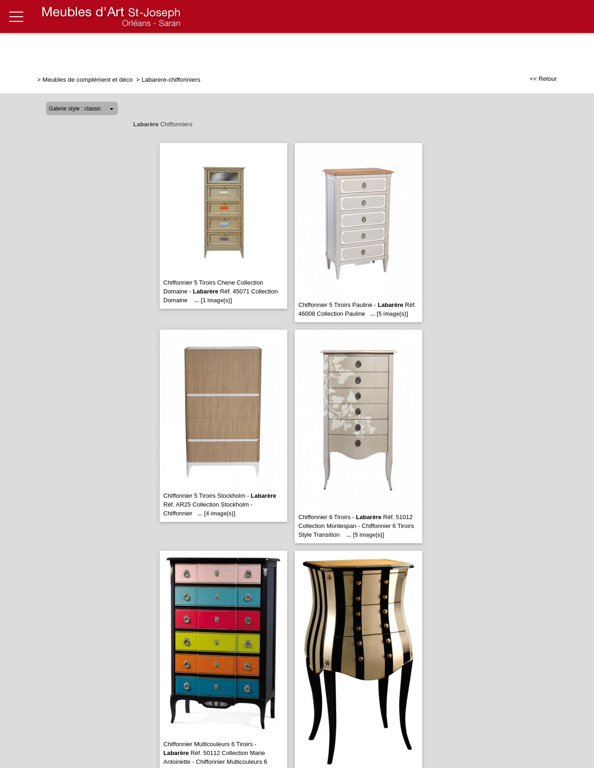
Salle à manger (307, 49)
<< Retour (543, 78)
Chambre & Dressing (385, 49)
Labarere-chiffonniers (171, 79)
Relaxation (244, 49)
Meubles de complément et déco (89, 79)
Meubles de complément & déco (530, 49)
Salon (200, 49)
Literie (448, 49)
